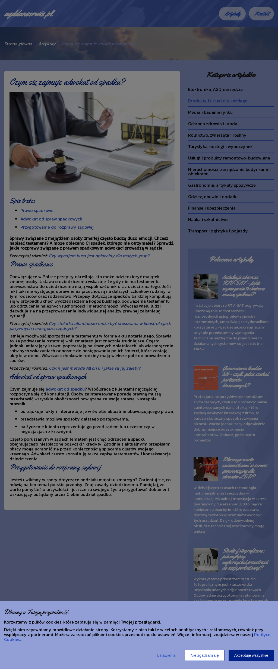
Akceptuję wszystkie (251, 655)
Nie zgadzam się (205, 655)
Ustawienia (166, 655)
